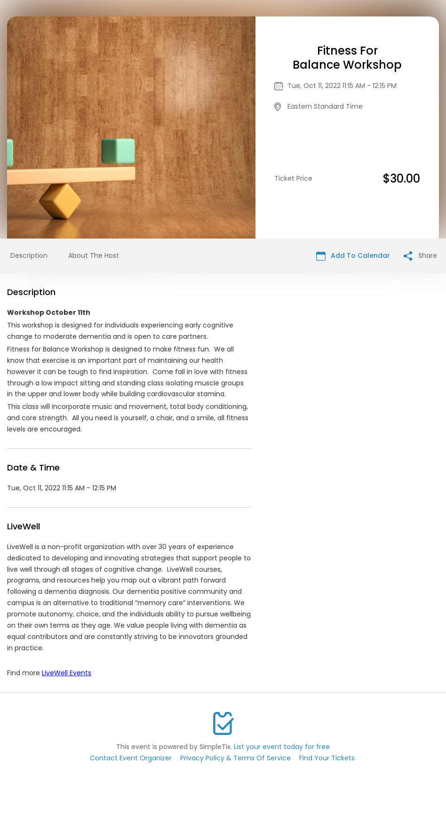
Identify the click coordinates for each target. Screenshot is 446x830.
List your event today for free (282, 746)
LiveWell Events (66, 673)
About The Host (93, 255)
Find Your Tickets (327, 758)
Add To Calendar (353, 256)
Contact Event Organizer (131, 758)
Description (29, 255)
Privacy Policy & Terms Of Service (235, 758)
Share (420, 256)
